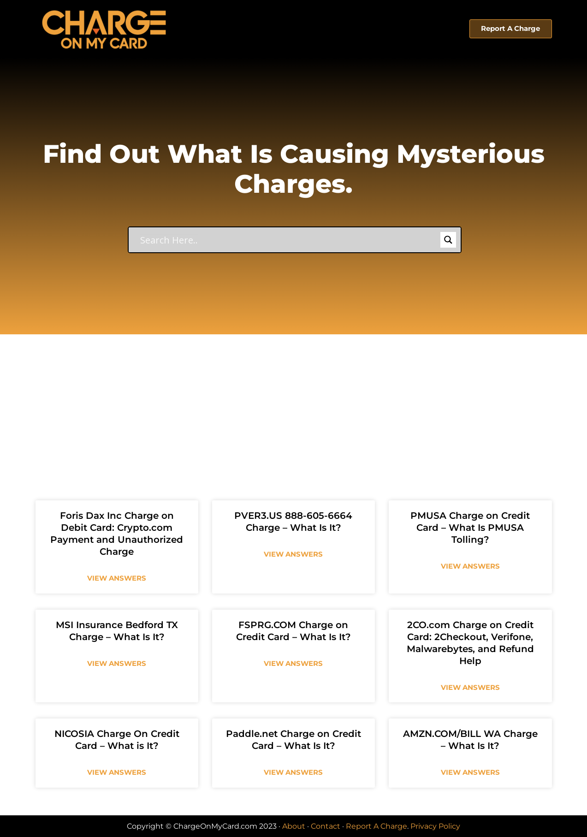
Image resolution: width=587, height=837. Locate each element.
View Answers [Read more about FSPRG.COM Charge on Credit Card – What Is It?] (293, 663)
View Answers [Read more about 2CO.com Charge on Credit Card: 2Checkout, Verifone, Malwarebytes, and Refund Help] (470, 687)
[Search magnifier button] (448, 240)
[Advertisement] (293, 403)
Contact (325, 826)
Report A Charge (376, 826)
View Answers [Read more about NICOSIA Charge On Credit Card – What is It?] (116, 772)
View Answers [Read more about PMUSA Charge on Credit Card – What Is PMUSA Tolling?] (470, 566)
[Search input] (289, 240)
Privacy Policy (435, 826)
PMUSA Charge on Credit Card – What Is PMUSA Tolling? (470, 527)
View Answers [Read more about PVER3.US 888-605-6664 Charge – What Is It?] (293, 554)
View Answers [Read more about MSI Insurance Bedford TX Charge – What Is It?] (116, 663)
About (293, 826)
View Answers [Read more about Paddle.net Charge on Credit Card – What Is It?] (293, 772)
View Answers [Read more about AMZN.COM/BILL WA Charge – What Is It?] (470, 772)
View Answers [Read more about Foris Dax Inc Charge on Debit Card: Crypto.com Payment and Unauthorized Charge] (116, 578)
